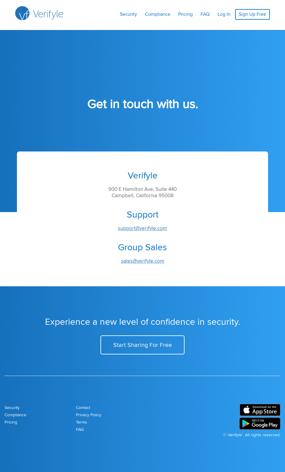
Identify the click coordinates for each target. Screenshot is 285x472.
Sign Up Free (252, 14)
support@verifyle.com (142, 228)
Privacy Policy (88, 415)
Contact (83, 407)
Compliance (157, 14)
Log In (224, 14)
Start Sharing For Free (142, 344)
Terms (81, 422)
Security (128, 14)
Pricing (185, 14)
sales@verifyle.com (142, 260)
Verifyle (235, 435)
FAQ (205, 14)
